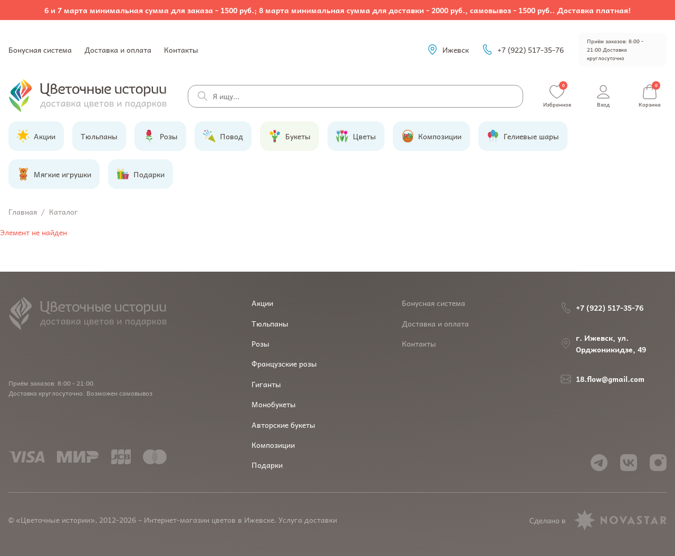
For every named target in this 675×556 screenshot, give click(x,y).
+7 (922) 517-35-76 (522, 49)
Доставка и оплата (117, 49)
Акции (262, 303)
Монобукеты (274, 404)
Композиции (273, 444)
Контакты (181, 49)
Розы (260, 343)
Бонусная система (40, 49)
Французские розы (284, 363)
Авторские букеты (283, 424)
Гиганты (266, 384)
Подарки (267, 465)
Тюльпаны (270, 323)
